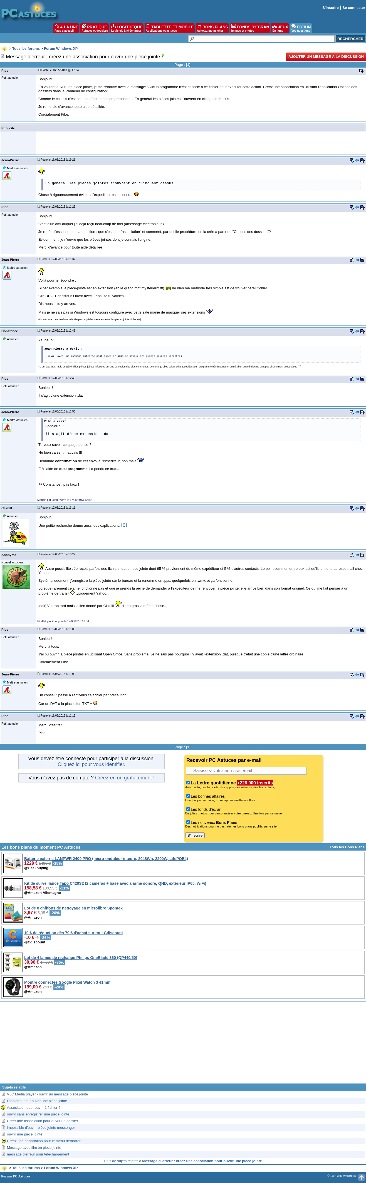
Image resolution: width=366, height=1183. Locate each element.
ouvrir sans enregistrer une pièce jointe (38, 1114)
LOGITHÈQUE (126, 28)
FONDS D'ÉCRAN (250, 28)
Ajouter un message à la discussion (326, 56)
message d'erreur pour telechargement (38, 1154)
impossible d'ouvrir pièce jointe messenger (41, 1127)
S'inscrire (330, 8)
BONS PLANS (212, 28)
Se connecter (353, 8)
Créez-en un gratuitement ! (125, 778)
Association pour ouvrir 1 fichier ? (33, 1107)
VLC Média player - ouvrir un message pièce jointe (47, 1094)
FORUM (301, 28)
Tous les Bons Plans (347, 847)
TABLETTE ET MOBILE (170, 28)
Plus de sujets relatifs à (183, 1161)
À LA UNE (66, 28)
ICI (124, 525)
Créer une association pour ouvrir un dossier (42, 1121)
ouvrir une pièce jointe (24, 1134)
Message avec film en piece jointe (34, 1147)
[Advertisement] (183, 1044)
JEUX (280, 28)
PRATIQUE (94, 28)
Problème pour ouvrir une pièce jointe (37, 1101)
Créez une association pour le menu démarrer (43, 1141)
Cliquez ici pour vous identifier (91, 764)
